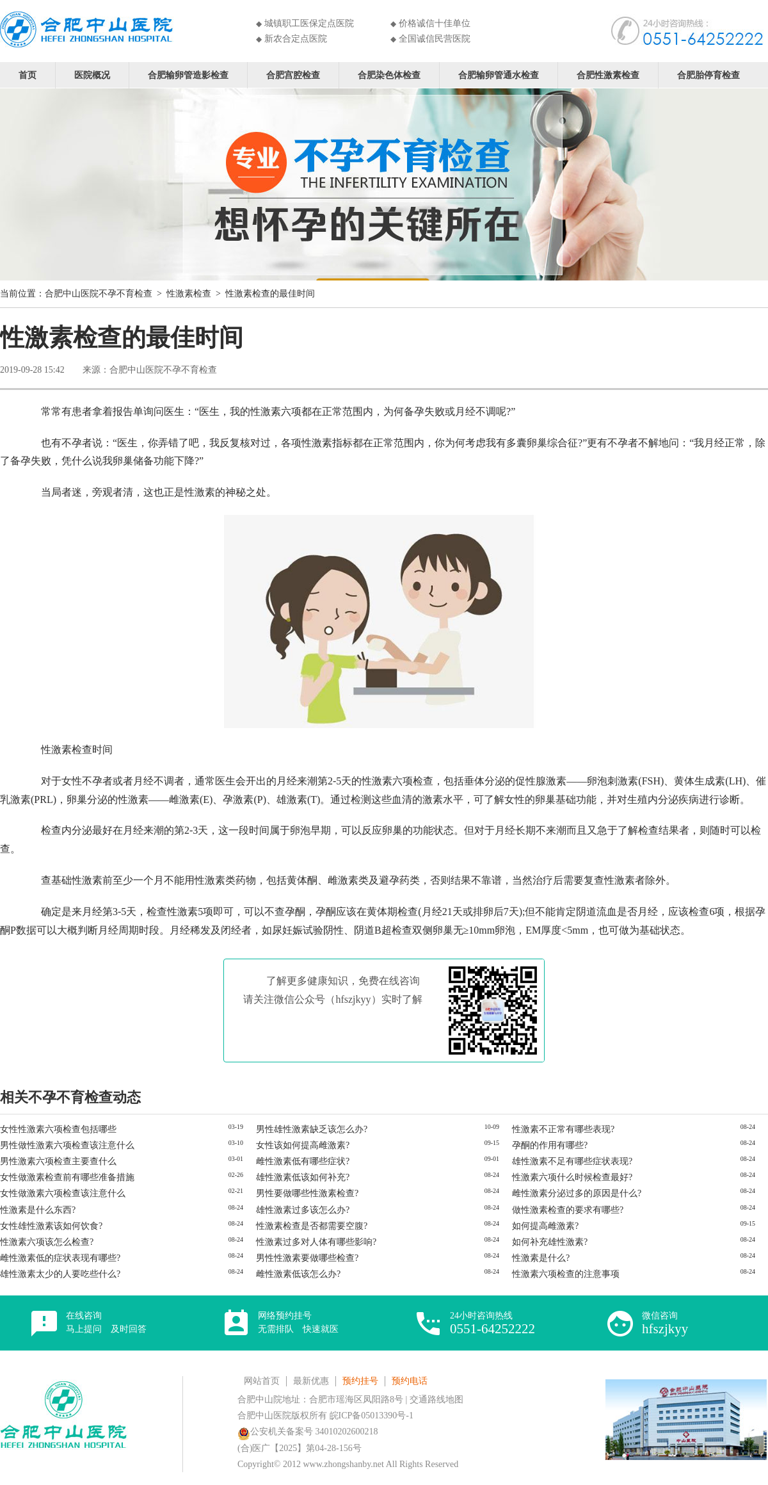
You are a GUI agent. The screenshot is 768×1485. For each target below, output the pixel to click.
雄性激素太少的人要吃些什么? (60, 1274)
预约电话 (410, 1381)
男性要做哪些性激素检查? (307, 1193)
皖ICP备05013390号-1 (371, 1415)
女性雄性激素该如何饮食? (51, 1226)
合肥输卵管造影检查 (188, 74)
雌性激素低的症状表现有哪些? (60, 1258)
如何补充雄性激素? (550, 1242)
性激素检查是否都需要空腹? (311, 1226)
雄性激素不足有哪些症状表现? (572, 1161)
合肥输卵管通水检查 (498, 74)
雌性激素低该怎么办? (298, 1274)
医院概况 (92, 74)
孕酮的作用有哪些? (550, 1145)
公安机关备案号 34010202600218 (307, 1431)
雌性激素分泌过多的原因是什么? (576, 1193)
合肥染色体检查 (389, 74)
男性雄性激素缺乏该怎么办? (311, 1129)
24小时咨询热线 (492, 1323)
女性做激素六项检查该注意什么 (62, 1193)
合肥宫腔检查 (293, 74)
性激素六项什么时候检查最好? (572, 1177)
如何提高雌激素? (545, 1226)
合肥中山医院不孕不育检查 (98, 293)
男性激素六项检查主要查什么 (58, 1161)
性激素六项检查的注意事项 (566, 1274)
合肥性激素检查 (608, 74)
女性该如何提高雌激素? (302, 1145)
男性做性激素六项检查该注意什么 (67, 1145)
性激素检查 (188, 293)
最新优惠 (311, 1381)
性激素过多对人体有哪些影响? (316, 1242)
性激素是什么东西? (38, 1210)
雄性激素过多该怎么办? (302, 1210)
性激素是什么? (541, 1258)
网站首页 (262, 1381)
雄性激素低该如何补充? (302, 1177)
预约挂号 (360, 1381)
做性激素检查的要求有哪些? (567, 1210)
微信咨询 (665, 1323)
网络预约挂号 (298, 1322)
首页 (27, 74)
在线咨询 (106, 1322)
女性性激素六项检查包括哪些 (58, 1129)
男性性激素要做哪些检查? (307, 1258)
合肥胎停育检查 (708, 74)
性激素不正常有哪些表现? (563, 1129)
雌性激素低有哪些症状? (302, 1161)
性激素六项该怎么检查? (46, 1242)
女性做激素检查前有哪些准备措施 (67, 1177)
